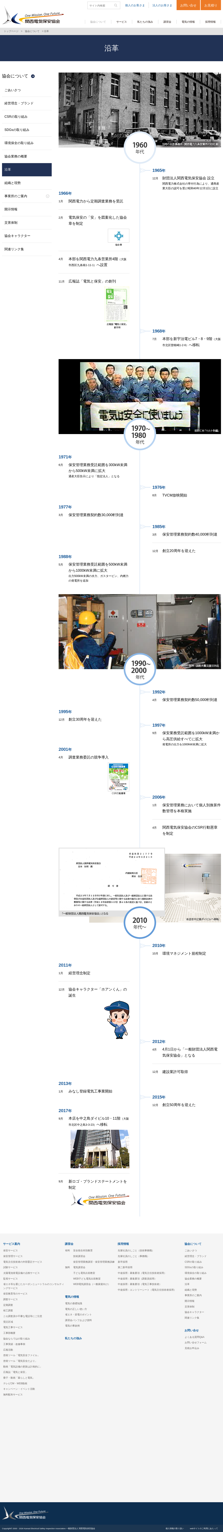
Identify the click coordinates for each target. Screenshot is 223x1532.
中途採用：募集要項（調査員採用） (137, 1278)
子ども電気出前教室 (84, 1273)
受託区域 (8, 1321)
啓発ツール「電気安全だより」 (20, 1361)
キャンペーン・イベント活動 (19, 1389)
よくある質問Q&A (194, 1337)
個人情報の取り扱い (175, 1528)
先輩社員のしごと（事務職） (133, 1256)
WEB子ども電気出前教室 (87, 1278)
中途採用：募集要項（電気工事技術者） (140, 1284)
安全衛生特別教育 (83, 1250)
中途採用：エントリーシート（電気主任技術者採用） (147, 1289)
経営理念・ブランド (19, 103)
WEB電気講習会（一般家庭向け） (91, 1284)
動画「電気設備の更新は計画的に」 (22, 1366)
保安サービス (10, 1250)
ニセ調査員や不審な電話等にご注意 (22, 1316)
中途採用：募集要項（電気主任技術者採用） (142, 1273)
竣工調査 (8, 1310)
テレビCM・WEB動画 (15, 1383)
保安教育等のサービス (15, 1293)
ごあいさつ (12, 90)
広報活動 (8, 1349)
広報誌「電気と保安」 (15, 1372)
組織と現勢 (12, 183)
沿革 (7, 169)
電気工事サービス (13, 1327)
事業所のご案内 (15, 196)
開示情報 (10, 209)
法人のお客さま (162, 5)
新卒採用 (123, 1261)
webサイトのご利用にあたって (204, 1528)
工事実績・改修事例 (14, 1344)
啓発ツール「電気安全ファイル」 (21, 1355)
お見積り (210, 5)
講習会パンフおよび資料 (78, 1320)
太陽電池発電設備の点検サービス (21, 1273)
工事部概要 (9, 1333)
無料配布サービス (13, 1394)
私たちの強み (73, 1338)
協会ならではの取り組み (16, 1338)
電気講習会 (79, 1267)
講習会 (69, 1243)
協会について (32, 31)
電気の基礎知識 (73, 1303)
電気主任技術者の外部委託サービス (22, 1261)
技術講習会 (79, 1256)
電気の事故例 (72, 1325)
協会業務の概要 (15, 156)
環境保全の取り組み (19, 143)
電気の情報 (72, 1296)
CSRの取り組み (16, 116)
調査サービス (10, 1299)
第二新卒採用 (125, 1267)
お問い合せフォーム (196, 1342)
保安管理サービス (13, 1256)
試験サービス (10, 1267)
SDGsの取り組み (16, 130)
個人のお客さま (135, 5)
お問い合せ (188, 5)
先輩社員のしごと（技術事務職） (136, 1250)
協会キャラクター (17, 236)
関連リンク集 (14, 249)
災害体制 (10, 222)
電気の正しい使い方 (76, 1309)
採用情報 (123, 1243)
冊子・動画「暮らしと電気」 (19, 1377)
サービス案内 (11, 1243)
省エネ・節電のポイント (78, 1314)
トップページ (11, 31)
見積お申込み (192, 1348)
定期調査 (8, 1305)
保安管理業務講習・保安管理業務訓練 (94, 1261)
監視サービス (10, 1278)
